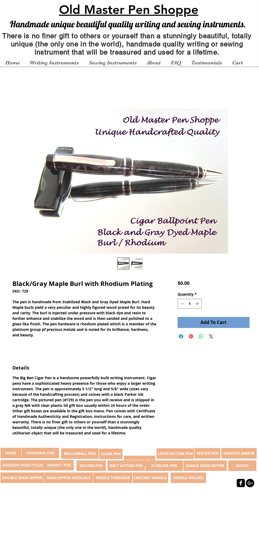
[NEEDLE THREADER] (112, 478)
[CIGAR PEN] (111, 454)
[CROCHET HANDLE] (150, 478)
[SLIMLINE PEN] (164, 465)
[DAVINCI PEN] (59, 465)
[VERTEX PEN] (207, 453)
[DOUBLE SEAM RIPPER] (22, 478)
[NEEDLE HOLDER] (188, 478)
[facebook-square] (241, 483)
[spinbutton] (189, 303)
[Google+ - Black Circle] (250, 483)
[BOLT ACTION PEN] (126, 465)
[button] (54, 63)
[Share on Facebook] (181, 336)
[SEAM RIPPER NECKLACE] (68, 478)
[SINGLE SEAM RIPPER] (205, 465)
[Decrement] (181, 303)
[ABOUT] (242, 465)
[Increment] (197, 303)
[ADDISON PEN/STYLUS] (23, 465)
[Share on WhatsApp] (201, 336)
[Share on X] (211, 336)
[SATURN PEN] (91, 465)
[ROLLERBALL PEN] (80, 453)
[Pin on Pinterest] (191, 336)
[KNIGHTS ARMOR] (239, 453)
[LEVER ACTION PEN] (175, 453)
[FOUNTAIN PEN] (40, 453)
